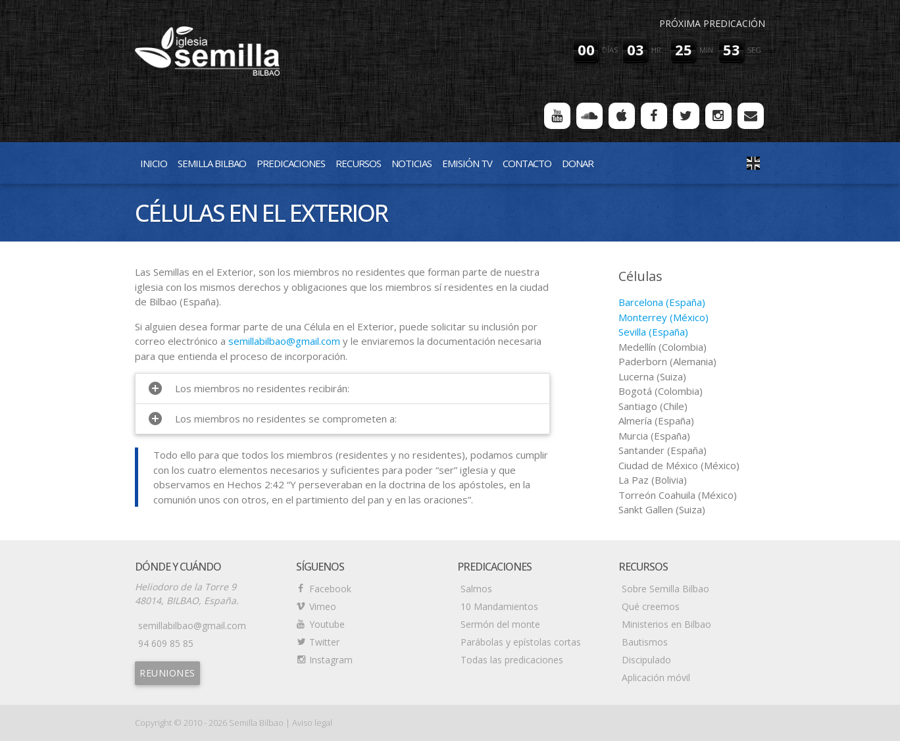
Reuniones (167, 673)
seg (754, 50)
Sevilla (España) (653, 331)
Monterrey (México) (663, 317)
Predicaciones (291, 163)
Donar (577, 163)
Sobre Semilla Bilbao (665, 588)
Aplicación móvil (656, 677)
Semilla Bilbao (212, 163)
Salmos (476, 588)
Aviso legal (312, 722)
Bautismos (645, 642)
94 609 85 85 (165, 643)
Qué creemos (651, 606)
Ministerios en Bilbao (666, 624)
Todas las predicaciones (512, 659)
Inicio (153, 163)
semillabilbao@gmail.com (284, 340)
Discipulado (646, 659)
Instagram (331, 659)
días (610, 50)
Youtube (327, 624)
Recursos (358, 163)
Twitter (324, 642)
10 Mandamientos (499, 606)
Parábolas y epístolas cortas (521, 642)
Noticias (411, 163)
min (706, 50)
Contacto (527, 163)
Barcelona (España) (661, 302)
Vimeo (322, 606)
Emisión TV (467, 163)
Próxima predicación (712, 23)
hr (656, 50)
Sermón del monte (500, 624)
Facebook (330, 588)
